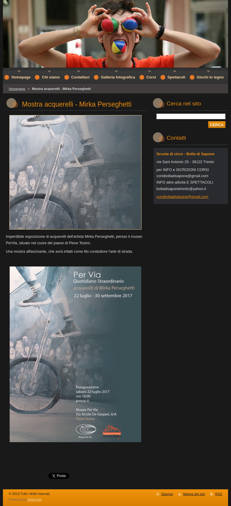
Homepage (17, 88)
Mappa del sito (194, 494)
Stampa (167, 494)
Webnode (34, 499)
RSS (218, 494)
